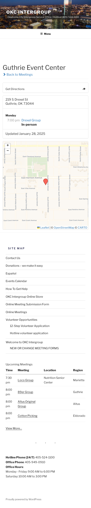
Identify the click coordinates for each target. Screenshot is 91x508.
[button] (44, 180)
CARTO (82, 227)
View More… (14, 428)
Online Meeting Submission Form (27, 304)
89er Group (25, 392)
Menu (45, 33)
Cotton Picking (27, 415)
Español (11, 273)
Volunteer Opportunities (21, 319)
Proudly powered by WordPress (23, 499)
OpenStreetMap (64, 227)
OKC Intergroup (28, 12)
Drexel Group (31, 120)
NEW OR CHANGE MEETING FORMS (34, 348)
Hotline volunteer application (29, 333)
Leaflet (43, 227)
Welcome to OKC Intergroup (24, 342)
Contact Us (13, 258)
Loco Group (26, 380)
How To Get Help (17, 289)
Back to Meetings (18, 74)
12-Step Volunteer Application (29, 326)
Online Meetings (16, 312)
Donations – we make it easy (24, 265)
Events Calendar (16, 281)
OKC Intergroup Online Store (24, 296)
